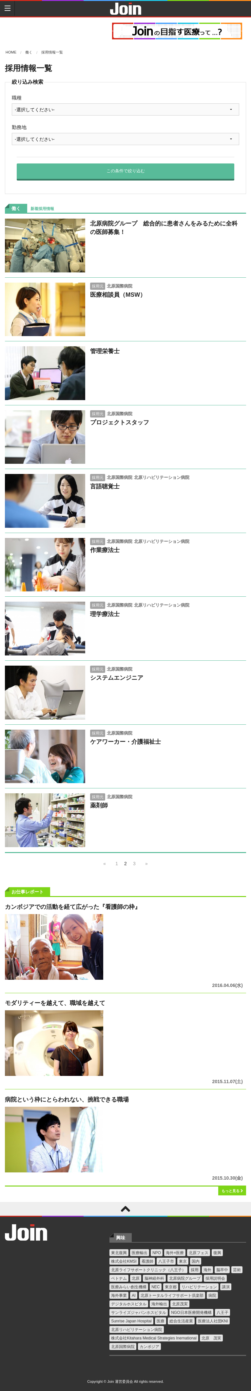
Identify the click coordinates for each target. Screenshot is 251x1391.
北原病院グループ (185, 1278)
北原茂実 (180, 1304)
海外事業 (119, 1295)
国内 (196, 1261)
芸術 (237, 1270)
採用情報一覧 (52, 52)
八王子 (222, 1312)
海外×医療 (175, 1253)
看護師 (147, 1261)
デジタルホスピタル (128, 1304)
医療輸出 (139, 1253)
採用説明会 (215, 1278)
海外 (207, 1270)
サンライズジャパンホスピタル (138, 1312)
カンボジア (149, 1346)
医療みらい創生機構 (128, 1287)
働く (28, 52)
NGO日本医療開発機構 (191, 1312)
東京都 (171, 1287)
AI (133, 1295)
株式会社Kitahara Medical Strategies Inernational (154, 1338)
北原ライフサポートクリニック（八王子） (148, 1270)
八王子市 (166, 1261)
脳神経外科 (154, 1278)
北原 (136, 1278)
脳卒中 (222, 1270)
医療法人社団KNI (213, 1321)
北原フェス (198, 1253)
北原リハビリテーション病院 (136, 1329)
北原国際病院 (123, 1346)
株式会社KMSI (123, 1261)
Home (11, 52)
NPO (156, 1253)
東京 (183, 1261)
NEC (155, 1287)
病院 (212, 1295)
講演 (226, 1287)
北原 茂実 (211, 1338)
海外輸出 (159, 1304)
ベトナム (119, 1278)
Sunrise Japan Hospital (131, 1321)
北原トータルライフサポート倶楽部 (172, 1295)
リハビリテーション (199, 1287)
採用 (195, 1270)
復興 (217, 1253)
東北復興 (119, 1253)
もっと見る (232, 1191)
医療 (160, 1321)
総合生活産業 (181, 1321)
